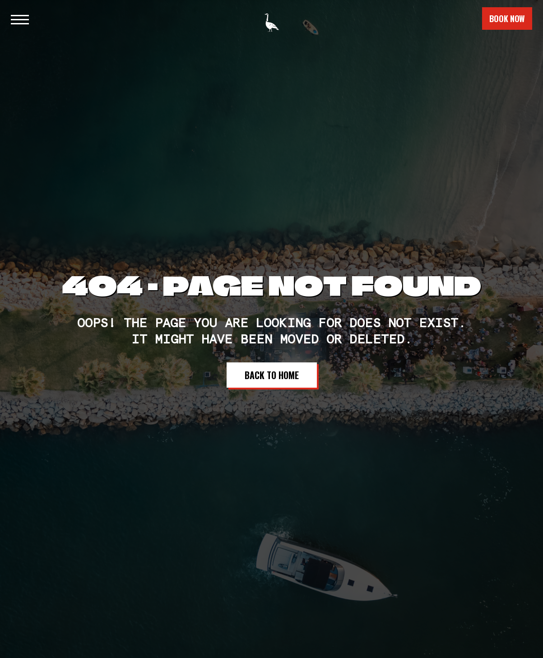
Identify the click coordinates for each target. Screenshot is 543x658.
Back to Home (272, 375)
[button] (20, 18)
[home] (271, 18)
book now (507, 18)
